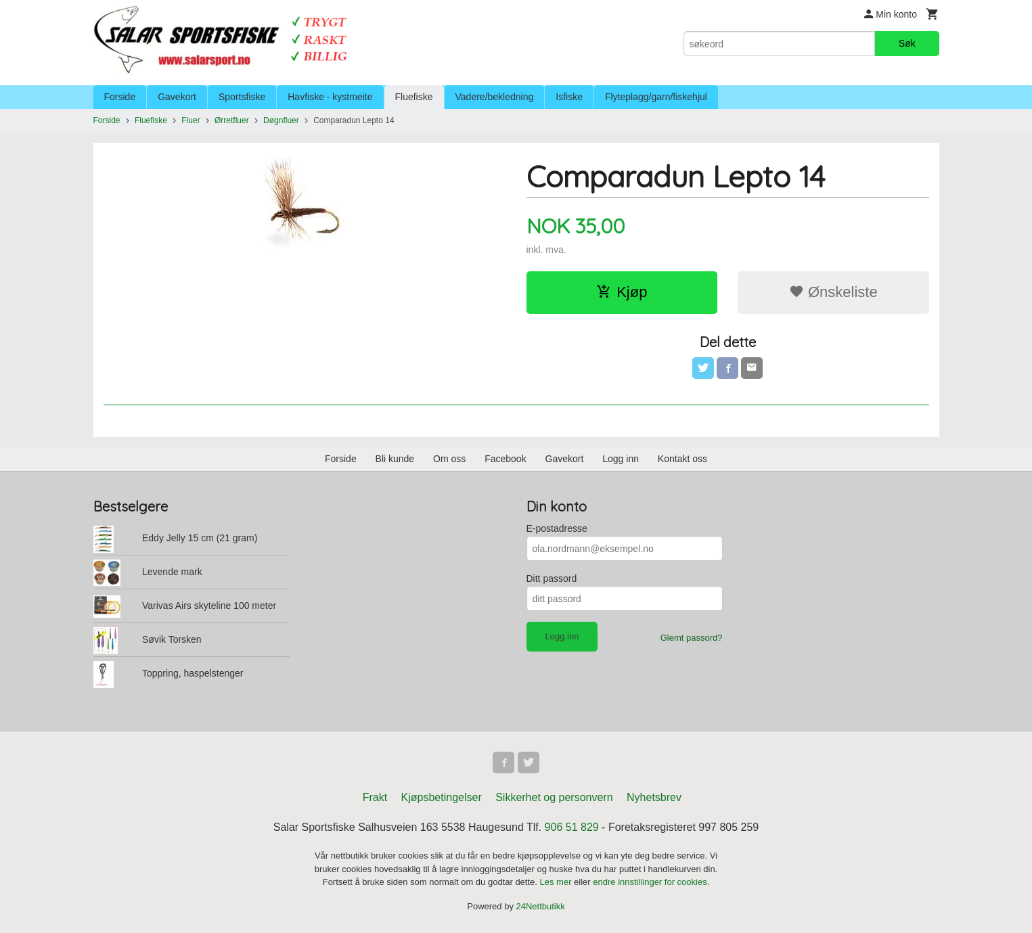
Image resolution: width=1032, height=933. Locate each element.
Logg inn (620, 458)
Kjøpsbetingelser (441, 797)
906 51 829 (572, 827)
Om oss (449, 458)
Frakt (375, 797)
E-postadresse (556, 528)
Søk (907, 43)
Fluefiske (414, 96)
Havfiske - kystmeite (330, 96)
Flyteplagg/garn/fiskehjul (656, 96)
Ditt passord (551, 578)
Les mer (557, 882)
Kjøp (621, 291)
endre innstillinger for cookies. (651, 882)
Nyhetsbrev (654, 797)
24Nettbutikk (540, 906)
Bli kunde (395, 458)
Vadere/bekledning (494, 96)
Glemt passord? (691, 638)
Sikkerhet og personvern (553, 797)
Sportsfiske (242, 96)
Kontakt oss (682, 458)
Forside (120, 96)
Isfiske (569, 96)
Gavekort (177, 96)
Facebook (505, 458)
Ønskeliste (833, 291)
